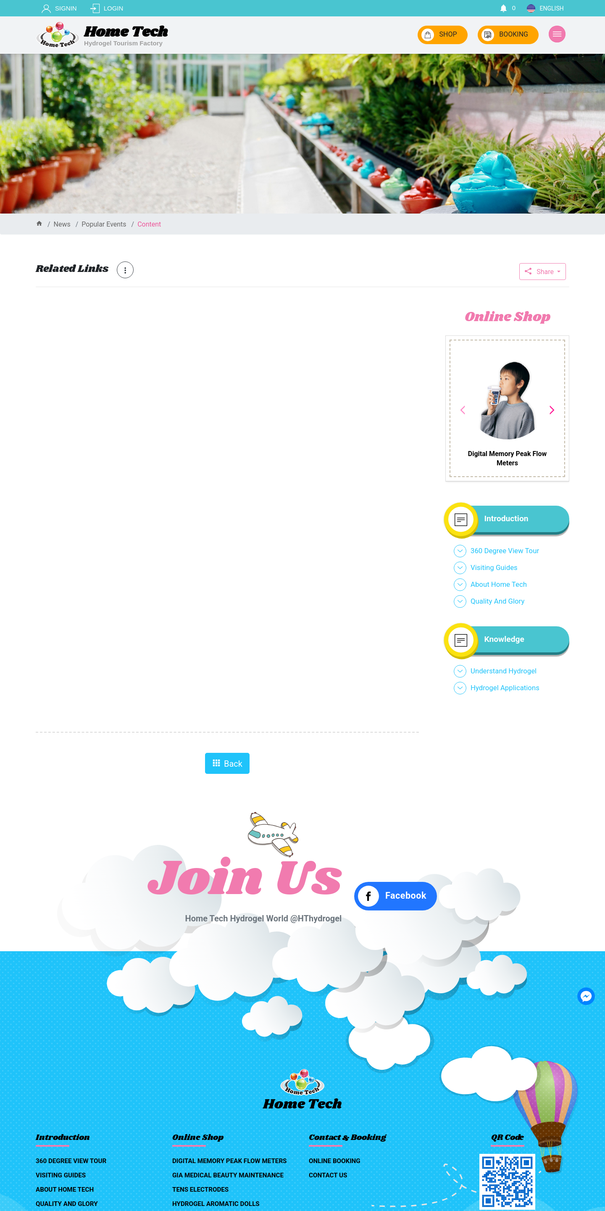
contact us (328, 1175)
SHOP (439, 35)
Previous (462, 410)
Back (227, 764)
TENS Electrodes (200, 1189)
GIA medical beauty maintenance (228, 1175)
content (149, 224)
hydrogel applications (505, 687)
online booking (334, 1161)
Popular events (104, 224)
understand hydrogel (504, 671)
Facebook (392, 896)
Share (540, 272)
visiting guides (494, 567)
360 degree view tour (505, 550)
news (62, 224)
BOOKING (504, 35)
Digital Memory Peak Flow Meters (229, 1161)
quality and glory (497, 601)
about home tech (499, 584)
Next (552, 410)
